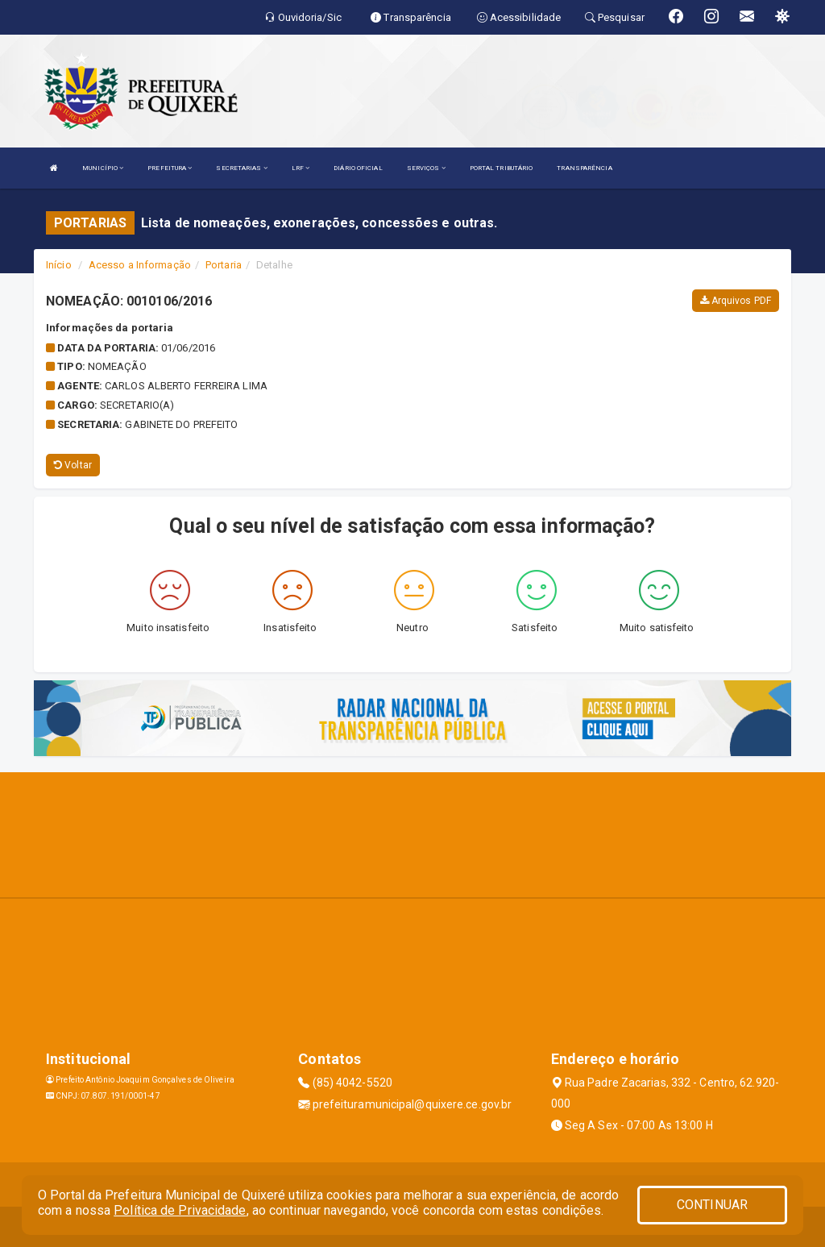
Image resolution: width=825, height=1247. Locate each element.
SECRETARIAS (241, 168)
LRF (301, 168)
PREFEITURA (169, 168)
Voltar (73, 465)
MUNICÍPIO (102, 168)
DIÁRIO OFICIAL (358, 168)
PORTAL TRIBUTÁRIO (501, 168)
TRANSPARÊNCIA (584, 168)
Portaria (223, 265)
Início (59, 265)
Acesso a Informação (140, 265)
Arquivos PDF (735, 300)
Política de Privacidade (180, 1210)
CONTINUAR (712, 1204)
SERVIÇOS (426, 168)
